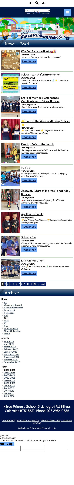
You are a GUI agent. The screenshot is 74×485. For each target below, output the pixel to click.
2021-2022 (9, 380)
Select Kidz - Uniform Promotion (40, 74)
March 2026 (10, 346)
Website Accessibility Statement (56, 420)
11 (31, 284)
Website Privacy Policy (28, 420)
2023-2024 (9, 375)
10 (28, 284)
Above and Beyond (13, 305)
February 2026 (11, 349)
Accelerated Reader (13, 307)
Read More (29, 61)
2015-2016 (9, 396)
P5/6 (6, 320)
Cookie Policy (8, 420)
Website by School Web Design (33, 428)
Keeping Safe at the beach (37, 144)
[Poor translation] (10, 444)
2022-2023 (9, 378)
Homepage (9, 313)
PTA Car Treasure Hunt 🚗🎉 (38, 51)
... (38, 284)
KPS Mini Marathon (32, 260)
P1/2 (6, 315)
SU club (25, 167)
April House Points (32, 214)
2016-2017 (9, 393)
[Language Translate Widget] (37, 10)
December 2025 (11, 354)
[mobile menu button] (67, 12)
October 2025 (11, 359)
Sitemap (37, 423)
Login (53, 428)
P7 (5, 323)
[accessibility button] (44, 4)
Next (43, 284)
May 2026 (9, 341)
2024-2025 (9, 372)
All (5, 302)
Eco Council (9, 310)
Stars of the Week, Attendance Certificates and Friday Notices (40, 99)
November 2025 (11, 357)
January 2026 (10, 352)
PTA (6, 326)
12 (35, 284)
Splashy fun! (28, 237)
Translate (42, 13)
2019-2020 (9, 385)
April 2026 (9, 344)
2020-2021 (9, 383)
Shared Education (12, 331)
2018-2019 (9, 388)
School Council (11, 328)
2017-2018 (9, 391)
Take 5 (7, 333)
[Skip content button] (30, 4)
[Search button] (37, 4)
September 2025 (12, 362)
